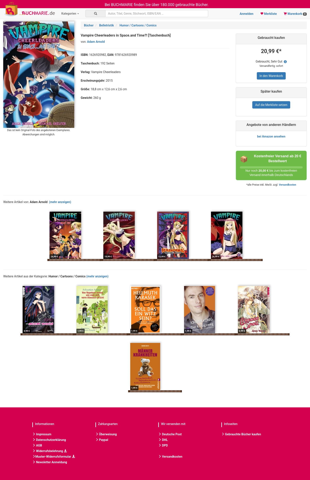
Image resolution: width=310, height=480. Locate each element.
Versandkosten (287, 184)
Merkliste (268, 13)
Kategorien (70, 13)
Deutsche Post (170, 434)
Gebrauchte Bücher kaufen (241, 434)
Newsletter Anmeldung (49, 462)
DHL (163, 440)
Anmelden (246, 13)
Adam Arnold (96, 41)
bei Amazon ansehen (271, 136)
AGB (37, 445)
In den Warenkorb (271, 76)
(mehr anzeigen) (60, 202)
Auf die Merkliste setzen (271, 105)
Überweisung (106, 434)
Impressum (41, 434)
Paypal (101, 440)
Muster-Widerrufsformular (53, 456)
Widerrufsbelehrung (49, 451)
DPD (163, 445)
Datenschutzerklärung (49, 440)
